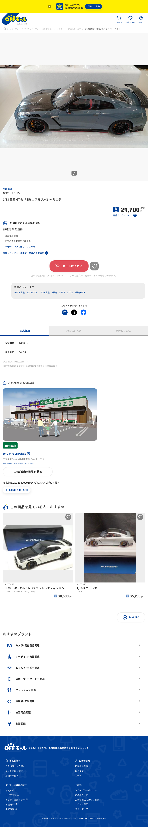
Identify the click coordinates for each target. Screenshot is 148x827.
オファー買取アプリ (16, 799)
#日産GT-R (80, 292)
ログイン (79, 770)
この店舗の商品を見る (27, 472)
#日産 (54, 292)
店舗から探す (11, 775)
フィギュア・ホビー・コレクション (38, 29)
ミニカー (60, 29)
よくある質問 (81, 804)
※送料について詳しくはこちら (20, 246)
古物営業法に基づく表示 (87, 799)
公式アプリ (12, 795)
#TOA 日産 (44, 292)
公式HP (10, 790)
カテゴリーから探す (15, 766)
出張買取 (11, 804)
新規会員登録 (81, 766)
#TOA (70, 292)
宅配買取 (11, 809)
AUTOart (7, 188)
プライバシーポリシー (86, 790)
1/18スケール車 (74, 29)
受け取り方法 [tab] (123, 331)
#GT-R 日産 (19, 292)
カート (78, 775)
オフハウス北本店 (16, 454)
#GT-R (62, 292)
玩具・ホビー (15, 29)
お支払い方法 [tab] (73, 331)
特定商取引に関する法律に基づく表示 (18, 463)
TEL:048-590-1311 (17, 490)
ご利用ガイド (81, 795)
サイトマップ (81, 809)
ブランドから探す (14, 770)
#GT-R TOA (32, 292)
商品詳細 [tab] (25, 330)
